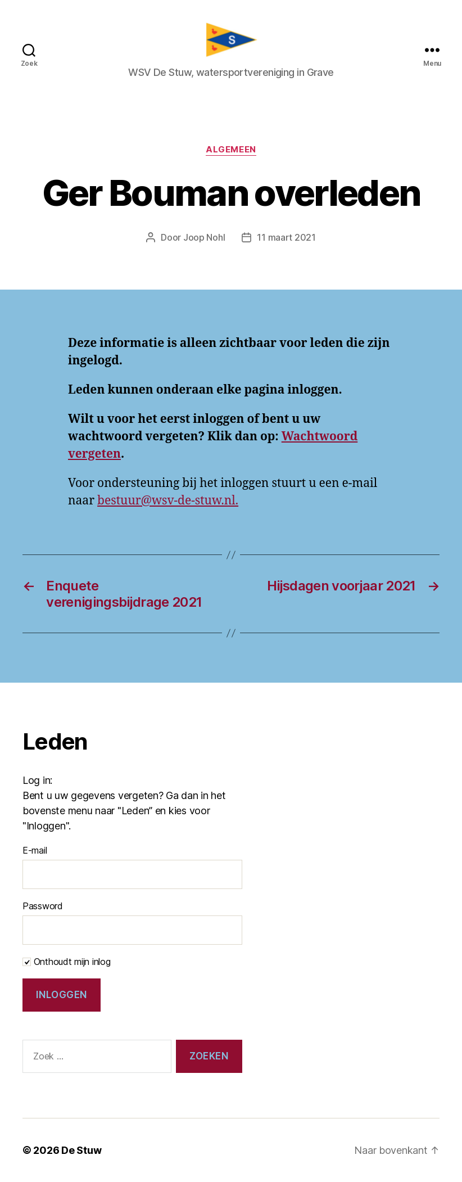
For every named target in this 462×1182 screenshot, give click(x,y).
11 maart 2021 (286, 237)
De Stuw (81, 1150)
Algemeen (231, 150)
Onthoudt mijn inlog (66, 962)
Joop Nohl (204, 237)
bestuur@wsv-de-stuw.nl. (167, 500)
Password (42, 906)
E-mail (34, 850)
